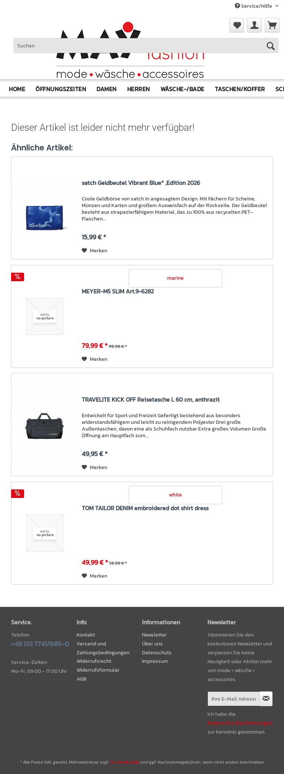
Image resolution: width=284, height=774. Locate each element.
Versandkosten (124, 762)
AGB (82, 679)
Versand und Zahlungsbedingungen (103, 648)
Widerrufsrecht (94, 661)
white (175, 495)
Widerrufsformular (98, 670)
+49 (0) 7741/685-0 (40, 643)
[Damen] (106, 89)
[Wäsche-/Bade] (182, 89)
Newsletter (154, 635)
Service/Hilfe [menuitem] (254, 6)
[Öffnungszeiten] (60, 89)
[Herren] (138, 89)
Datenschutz (157, 652)
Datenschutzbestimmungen (240, 723)
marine (175, 278)
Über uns (152, 644)
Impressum (155, 661)
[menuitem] (272, 25)
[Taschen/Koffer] (240, 89)
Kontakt (86, 635)
